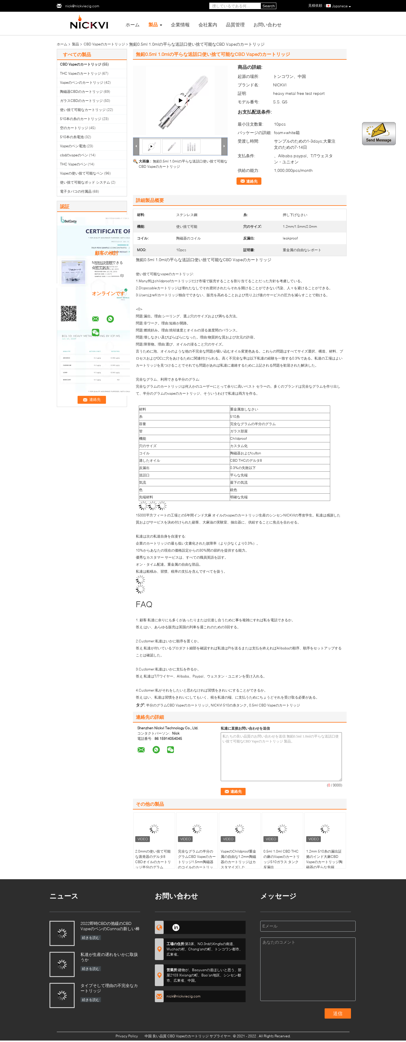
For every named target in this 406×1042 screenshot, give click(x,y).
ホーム (133, 24)
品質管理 (235, 24)
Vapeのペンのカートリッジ (81, 82)
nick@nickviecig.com (82, 6)
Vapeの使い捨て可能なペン (81, 173)
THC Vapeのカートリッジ (80, 73)
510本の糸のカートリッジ (80, 119)
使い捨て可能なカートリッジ (83, 109)
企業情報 (180, 24)
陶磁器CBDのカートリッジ (81, 91)
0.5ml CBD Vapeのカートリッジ (274, 705)
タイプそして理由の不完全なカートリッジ (109, 988)
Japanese (341, 6)
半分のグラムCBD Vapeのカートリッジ (177, 705)
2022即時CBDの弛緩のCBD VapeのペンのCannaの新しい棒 (110, 926)
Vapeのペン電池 (73, 146)
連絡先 (252, 181)
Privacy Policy (127, 1036)
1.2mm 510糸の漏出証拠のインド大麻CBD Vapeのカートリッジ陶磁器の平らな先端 (324, 859)
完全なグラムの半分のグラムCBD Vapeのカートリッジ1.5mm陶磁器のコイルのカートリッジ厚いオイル (197, 862)
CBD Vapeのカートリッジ (104, 44)
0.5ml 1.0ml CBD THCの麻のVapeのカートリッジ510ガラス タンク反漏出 (281, 859)
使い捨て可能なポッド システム (85, 182)
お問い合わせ (267, 24)
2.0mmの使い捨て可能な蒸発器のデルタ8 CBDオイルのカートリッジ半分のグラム (153, 859)
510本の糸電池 (72, 137)
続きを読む (91, 937)
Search (269, 6)
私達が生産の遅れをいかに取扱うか (109, 957)
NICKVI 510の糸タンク (229, 705)
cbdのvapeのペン (74, 155)
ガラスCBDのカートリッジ (81, 100)
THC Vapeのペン (73, 164)
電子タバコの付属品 (76, 191)
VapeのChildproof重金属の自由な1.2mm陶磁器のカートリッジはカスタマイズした (238, 859)
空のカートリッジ (74, 128)
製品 (153, 24)
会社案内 (207, 24)
